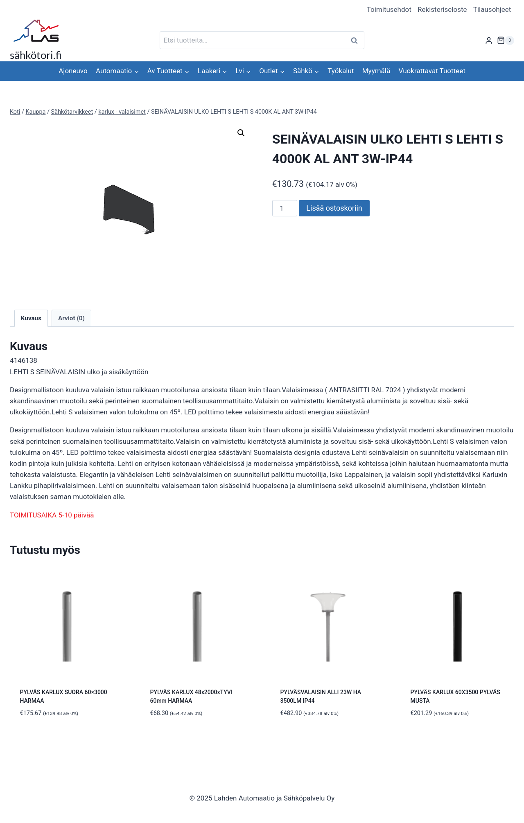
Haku (356, 40)
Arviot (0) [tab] (71, 318)
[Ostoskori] (505, 40)
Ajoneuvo (73, 71)
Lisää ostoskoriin (334, 208)
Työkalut (341, 71)
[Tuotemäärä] (285, 208)
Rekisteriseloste (442, 9)
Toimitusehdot (389, 9)
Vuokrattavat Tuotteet (432, 71)
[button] (241, 133)
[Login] (489, 40)
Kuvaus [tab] (31, 318)
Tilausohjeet (492, 9)
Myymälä (376, 71)
